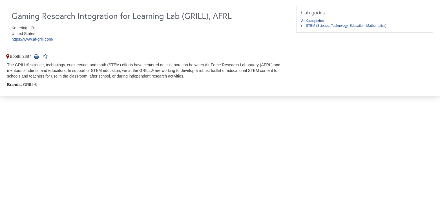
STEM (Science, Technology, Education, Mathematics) (346, 26)
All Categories (312, 21)
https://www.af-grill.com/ (32, 39)
